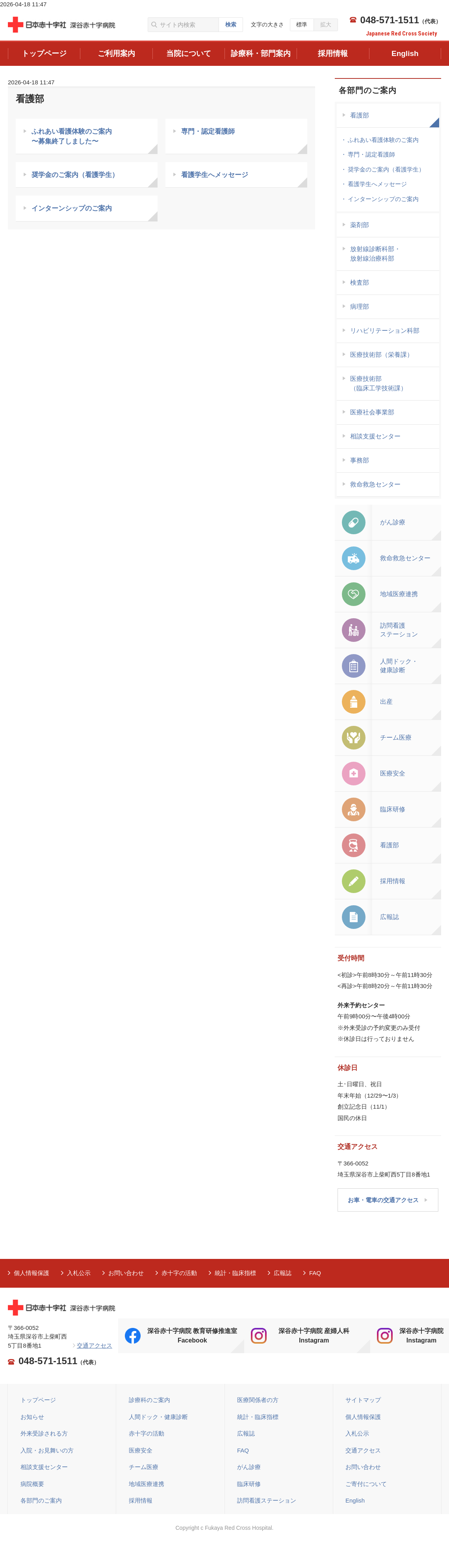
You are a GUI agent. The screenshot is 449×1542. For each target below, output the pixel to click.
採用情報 (140, 1500)
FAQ (315, 1273)
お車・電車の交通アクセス (383, 1200)
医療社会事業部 (372, 412)
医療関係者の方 (257, 1400)
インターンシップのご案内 (72, 210)
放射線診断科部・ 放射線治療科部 (375, 254)
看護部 (359, 115)
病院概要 (32, 1483)
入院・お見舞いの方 (47, 1450)
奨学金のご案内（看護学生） (75, 175)
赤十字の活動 (179, 1273)
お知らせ (32, 1416)
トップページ (38, 1400)
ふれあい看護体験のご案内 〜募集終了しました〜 (72, 136)
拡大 (325, 24)
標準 (301, 24)
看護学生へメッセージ (214, 175)
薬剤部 (359, 225)
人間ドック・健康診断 (158, 1416)
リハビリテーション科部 (384, 330)
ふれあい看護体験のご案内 (383, 139)
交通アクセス (94, 1345)
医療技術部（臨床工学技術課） (378, 383)
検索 (230, 24)
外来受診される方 (44, 1433)
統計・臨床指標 (235, 1273)
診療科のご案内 (149, 1400)
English (355, 1500)
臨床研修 (249, 1483)
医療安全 (140, 1450)
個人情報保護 (31, 1273)
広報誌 (282, 1273)
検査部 (359, 282)
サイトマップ (363, 1400)
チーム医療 (143, 1467)
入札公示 (79, 1273)
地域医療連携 (146, 1483)
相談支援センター (375, 436)
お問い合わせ (126, 1273)
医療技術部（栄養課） (381, 354)
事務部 (359, 460)
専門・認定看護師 (208, 131)
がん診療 (249, 1467)
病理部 (359, 306)
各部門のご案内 (368, 90)
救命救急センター (375, 484)
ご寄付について (366, 1483)
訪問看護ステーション (266, 1500)
